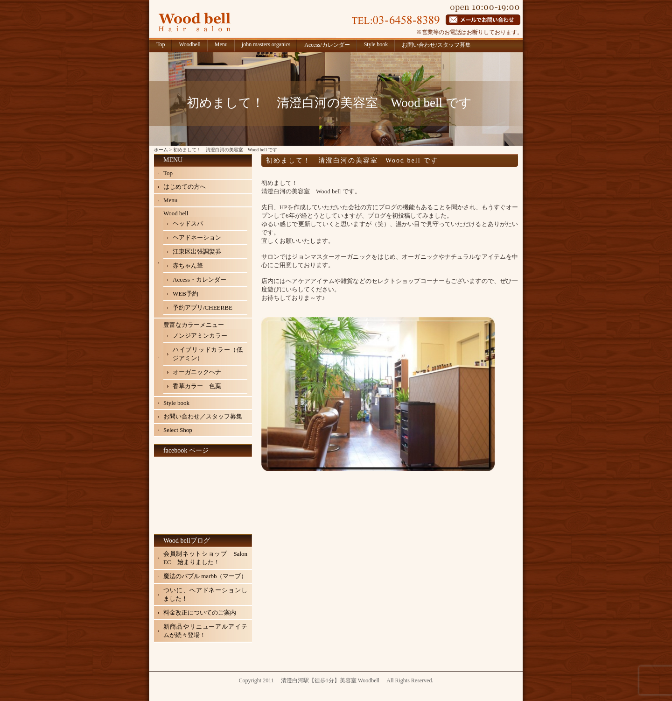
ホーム (161, 149)
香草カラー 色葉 (197, 385)
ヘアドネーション (197, 237)
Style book (376, 44)
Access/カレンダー (327, 45)
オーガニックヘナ (197, 371)
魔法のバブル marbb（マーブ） (205, 576)
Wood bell (175, 213)
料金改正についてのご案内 (199, 612)
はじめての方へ (184, 186)
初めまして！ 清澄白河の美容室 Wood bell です (352, 160)
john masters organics (266, 44)
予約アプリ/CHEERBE (202, 307)
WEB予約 (185, 293)
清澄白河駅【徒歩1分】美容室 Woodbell (330, 680)
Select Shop (177, 429)
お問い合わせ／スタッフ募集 (202, 416)
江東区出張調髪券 (197, 251)
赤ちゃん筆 (188, 265)
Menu (221, 44)
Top (160, 44)
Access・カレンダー (199, 279)
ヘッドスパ (188, 223)
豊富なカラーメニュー (193, 324)
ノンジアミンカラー (200, 335)
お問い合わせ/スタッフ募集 (436, 45)
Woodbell (190, 44)
